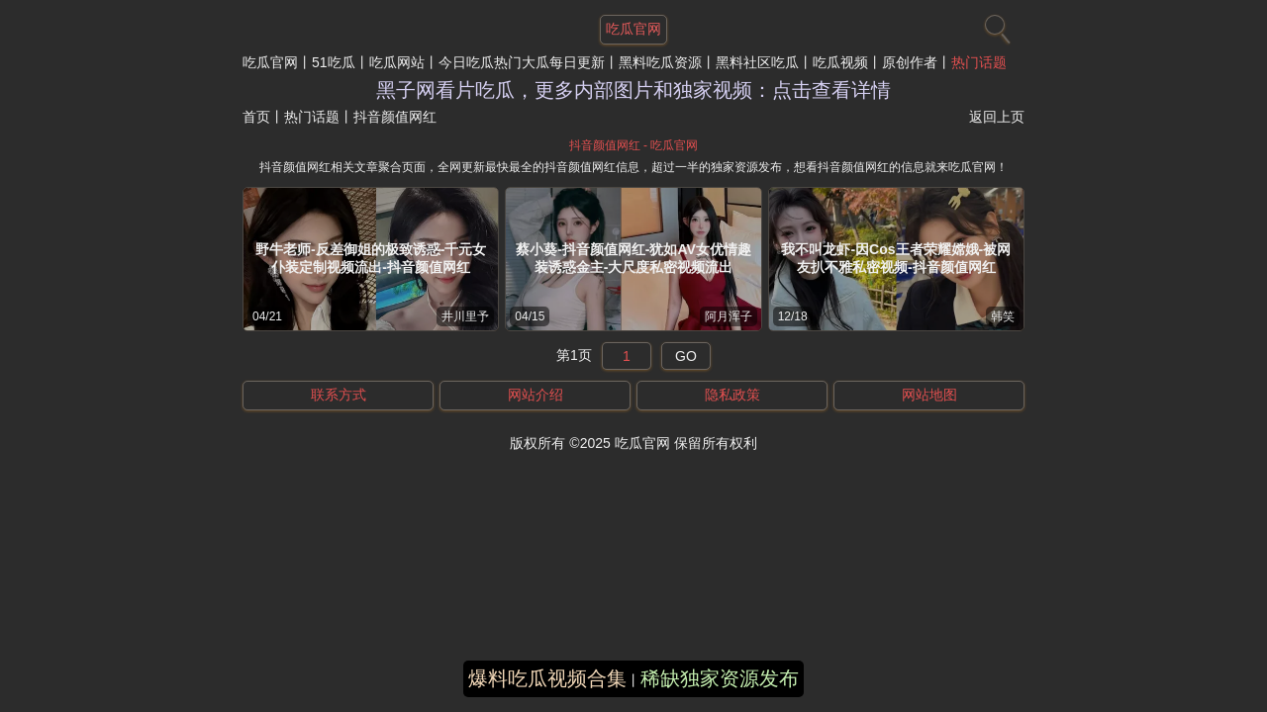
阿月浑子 (728, 316)
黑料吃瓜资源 (660, 62)
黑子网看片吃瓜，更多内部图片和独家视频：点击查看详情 (633, 90)
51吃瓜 (333, 62)
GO (686, 356)
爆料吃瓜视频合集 (547, 678)
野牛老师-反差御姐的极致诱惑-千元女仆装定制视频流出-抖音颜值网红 (370, 258)
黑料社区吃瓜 (757, 62)
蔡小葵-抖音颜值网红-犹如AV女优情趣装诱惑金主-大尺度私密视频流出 (633, 258)
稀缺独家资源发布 (719, 678)
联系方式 (338, 394)
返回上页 (996, 117)
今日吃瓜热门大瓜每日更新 (522, 62)
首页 (256, 117)
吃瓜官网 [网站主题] (633, 29)
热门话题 (979, 62)
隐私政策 (732, 394)
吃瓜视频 (840, 62)
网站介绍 (535, 394)
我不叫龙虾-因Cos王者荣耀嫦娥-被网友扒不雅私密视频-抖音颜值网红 (896, 258)
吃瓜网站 (397, 62)
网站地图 (929, 394)
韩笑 (1003, 316)
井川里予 (465, 316)
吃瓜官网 (270, 62)
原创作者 (909, 62)
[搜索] (995, 25)
